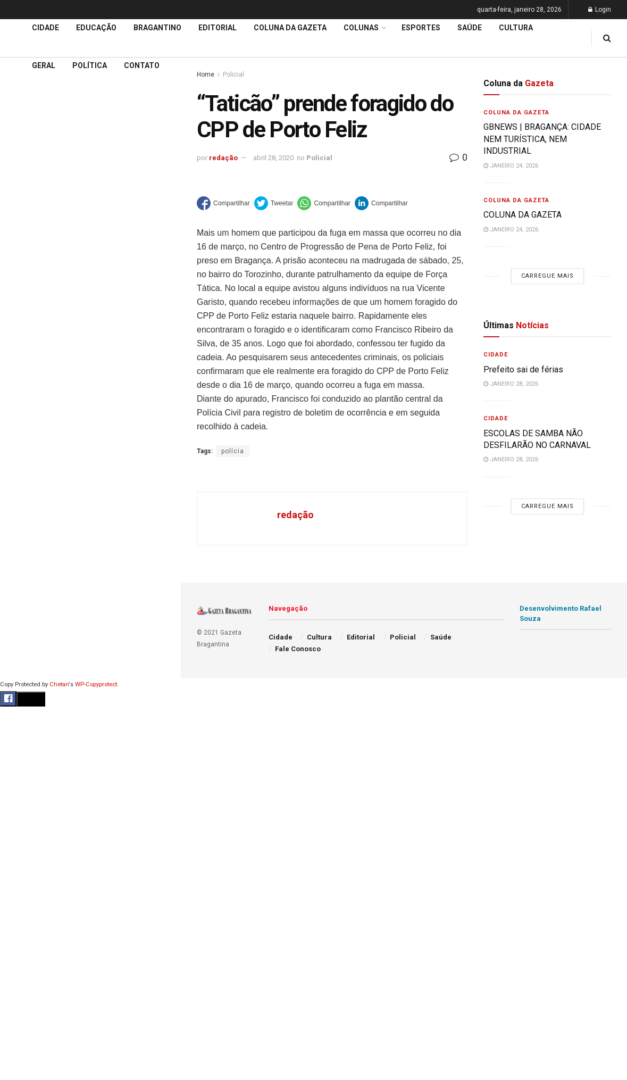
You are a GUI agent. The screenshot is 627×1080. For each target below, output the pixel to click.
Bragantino (30, 347)
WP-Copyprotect (96, 684)
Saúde (469, 27)
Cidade (23, 265)
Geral (43, 65)
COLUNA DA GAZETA (522, 215)
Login (599, 9)
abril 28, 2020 (273, 158)
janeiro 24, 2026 (510, 165)
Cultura (516, 27)
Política (89, 65)
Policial (319, 158)
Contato (142, 65)
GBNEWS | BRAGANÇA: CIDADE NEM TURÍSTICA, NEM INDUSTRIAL (542, 139)
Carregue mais (90, 181)
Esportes (421, 27)
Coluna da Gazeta (42, 326)
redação (223, 158)
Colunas (361, 27)
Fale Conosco (298, 649)
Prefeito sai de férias (523, 369)
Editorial (26, 306)
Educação (28, 286)
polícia (232, 451)
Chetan (59, 684)
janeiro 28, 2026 (510, 383)
